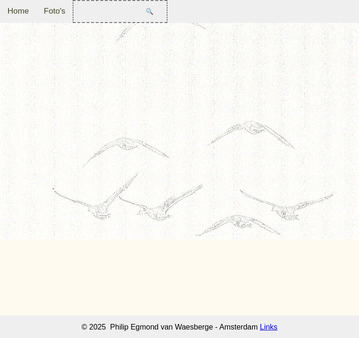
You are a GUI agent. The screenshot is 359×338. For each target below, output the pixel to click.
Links (268, 327)
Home (18, 11)
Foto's (54, 11)
